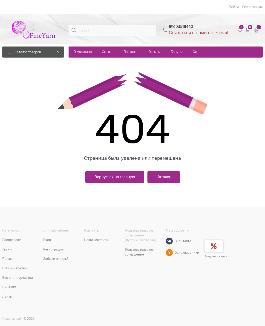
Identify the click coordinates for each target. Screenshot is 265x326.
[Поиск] (74, 30)
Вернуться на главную (115, 177)
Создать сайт (12, 318)
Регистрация (252, 7)
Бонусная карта (216, 256)
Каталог (164, 177)
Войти (234, 7)
